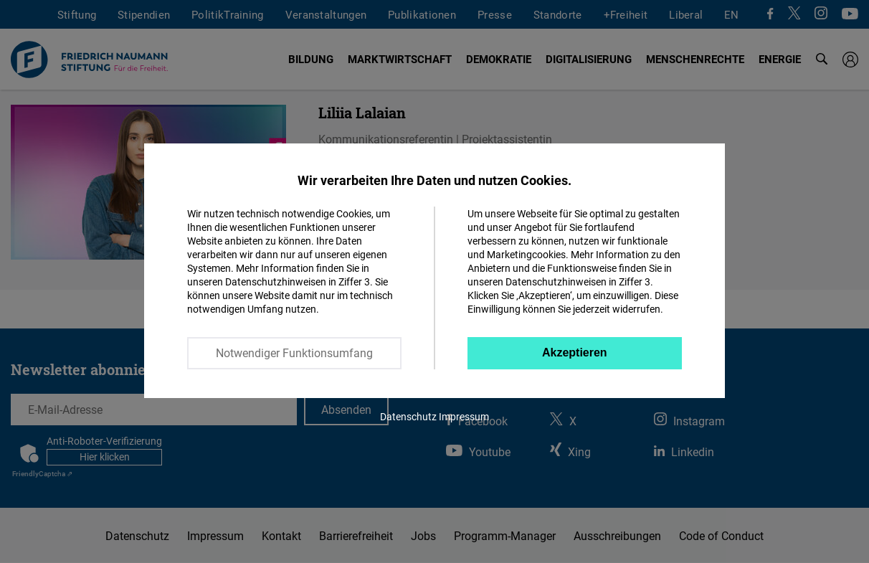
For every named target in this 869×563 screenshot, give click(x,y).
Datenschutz (408, 416)
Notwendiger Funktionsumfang (294, 353)
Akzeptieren (574, 352)
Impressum (464, 416)
